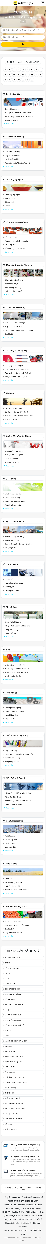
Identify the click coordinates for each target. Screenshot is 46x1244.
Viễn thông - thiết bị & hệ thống (18, 793)
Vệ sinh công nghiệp (13, 505)
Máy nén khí (10, 719)
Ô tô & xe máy (10, 1072)
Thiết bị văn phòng (12, 758)
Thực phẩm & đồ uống (14, 1103)
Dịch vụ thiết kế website (24, 1170)
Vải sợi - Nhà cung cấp (14, 291)
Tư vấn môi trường (12, 497)
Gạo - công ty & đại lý (13, 882)
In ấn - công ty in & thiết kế (15, 665)
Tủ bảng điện (10, 843)
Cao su (7, 973)
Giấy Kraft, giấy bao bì (13, 326)
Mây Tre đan (10, 198)
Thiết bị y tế (9, 587)
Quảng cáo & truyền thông (18, 436)
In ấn (8, 650)
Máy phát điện (10, 847)
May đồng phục (11, 283)
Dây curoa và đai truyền (14, 711)
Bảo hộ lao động (14, 94)
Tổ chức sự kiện (11, 458)
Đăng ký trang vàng (25, 1144)
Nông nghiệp (12, 863)
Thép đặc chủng (11, 629)
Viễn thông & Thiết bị (15, 778)
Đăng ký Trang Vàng (14, 1187)
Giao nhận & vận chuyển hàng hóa (18, 544)
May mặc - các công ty (14, 280)
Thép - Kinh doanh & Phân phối (17, 626)
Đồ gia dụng (10, 999)
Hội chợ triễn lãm (12, 462)
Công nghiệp (11, 692)
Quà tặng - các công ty (14, 365)
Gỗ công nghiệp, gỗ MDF (15, 248)
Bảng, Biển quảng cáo (14, 455)
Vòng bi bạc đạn (11, 715)
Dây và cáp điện (11, 839)
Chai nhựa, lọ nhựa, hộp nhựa (17, 925)
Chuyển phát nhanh (13, 548)
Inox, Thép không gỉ (13, 622)
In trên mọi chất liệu (13, 676)
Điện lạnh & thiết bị (15, 136)
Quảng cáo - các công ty (15, 451)
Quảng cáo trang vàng (25, 1156)
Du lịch (8, 1010)
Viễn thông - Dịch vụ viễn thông (18, 800)
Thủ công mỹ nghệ (14, 179)
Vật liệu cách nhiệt (12, 159)
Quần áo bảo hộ (11, 120)
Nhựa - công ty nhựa (13, 921)
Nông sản (9, 879)
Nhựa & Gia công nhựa (16, 906)
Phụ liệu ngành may (13, 287)
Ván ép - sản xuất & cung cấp (16, 241)
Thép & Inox (11, 607)
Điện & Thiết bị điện (14, 821)
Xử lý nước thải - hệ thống (15, 501)
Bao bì (7, 963)
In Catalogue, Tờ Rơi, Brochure (17, 668)
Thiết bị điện (10, 836)
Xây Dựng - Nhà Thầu (13, 408)
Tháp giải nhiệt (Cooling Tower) (17, 163)
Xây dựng (10, 393)
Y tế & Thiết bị (12, 564)
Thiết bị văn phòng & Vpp (17, 735)
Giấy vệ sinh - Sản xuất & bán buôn (19, 330)
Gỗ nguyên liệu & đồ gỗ (17, 222)
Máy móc (8, 1046)
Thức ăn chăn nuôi (12, 886)
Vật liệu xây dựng (12, 1114)
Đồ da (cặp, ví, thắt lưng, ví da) (17, 369)
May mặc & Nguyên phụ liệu (19, 265)
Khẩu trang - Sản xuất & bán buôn (19, 116)
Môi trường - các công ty (14, 494)
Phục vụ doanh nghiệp (14, 1004)
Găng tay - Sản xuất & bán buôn (18, 113)
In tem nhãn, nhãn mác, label (16, 672)
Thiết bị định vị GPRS (13, 804)
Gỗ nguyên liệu (11, 237)
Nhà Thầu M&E (11, 419)
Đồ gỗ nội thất (10, 245)
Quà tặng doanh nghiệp (16, 350)
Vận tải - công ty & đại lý (14, 536)
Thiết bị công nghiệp (13, 707)
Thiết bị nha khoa (12, 590)
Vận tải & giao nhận (15, 521)
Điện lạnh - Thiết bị (12, 152)
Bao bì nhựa (9, 929)
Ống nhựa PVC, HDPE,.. (14, 932)
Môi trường (11, 479)
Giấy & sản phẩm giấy (15, 307)
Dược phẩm (9, 579)
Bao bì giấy (9, 334)
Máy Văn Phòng (11, 750)
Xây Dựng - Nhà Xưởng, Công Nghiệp (20, 416)
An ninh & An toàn (12, 958)
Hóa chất (8, 1031)
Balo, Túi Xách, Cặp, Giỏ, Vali (16, 377)
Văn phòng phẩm (12, 761)
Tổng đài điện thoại (13, 797)
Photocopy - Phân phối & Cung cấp (19, 754)
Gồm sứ (8, 205)
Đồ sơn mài (9, 202)
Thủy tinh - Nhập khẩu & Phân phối (19, 373)
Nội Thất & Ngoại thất (13, 1062)
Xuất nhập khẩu (11, 1129)
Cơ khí (7, 979)
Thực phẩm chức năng (14, 583)
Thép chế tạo (10, 633)
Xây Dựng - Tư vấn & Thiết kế (16, 412)
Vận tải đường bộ (12, 540)
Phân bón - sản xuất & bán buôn (18, 890)
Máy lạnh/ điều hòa (12, 155)
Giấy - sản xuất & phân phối (16, 323)
